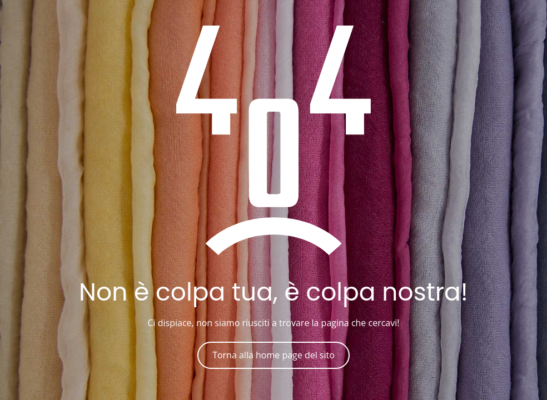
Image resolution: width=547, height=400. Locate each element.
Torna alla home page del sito (273, 355)
